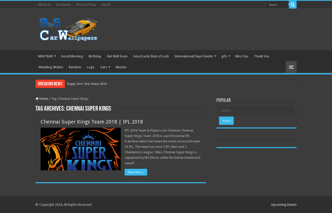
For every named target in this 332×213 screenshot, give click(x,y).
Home (41, 99)
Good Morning (72, 56)
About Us (44, 4)
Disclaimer (63, 4)
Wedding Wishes (51, 67)
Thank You (261, 56)
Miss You (241, 56)
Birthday (95, 56)
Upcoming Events (284, 205)
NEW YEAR (45, 56)
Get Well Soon (117, 56)
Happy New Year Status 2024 (87, 84)
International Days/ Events (194, 56)
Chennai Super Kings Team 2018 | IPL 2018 (92, 122)
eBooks (120, 67)
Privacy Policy (86, 4)
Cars (103, 67)
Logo (91, 67)
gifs (224, 56)
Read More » (136, 172)
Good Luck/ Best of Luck (151, 56)
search (106, 4)
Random (75, 67)
